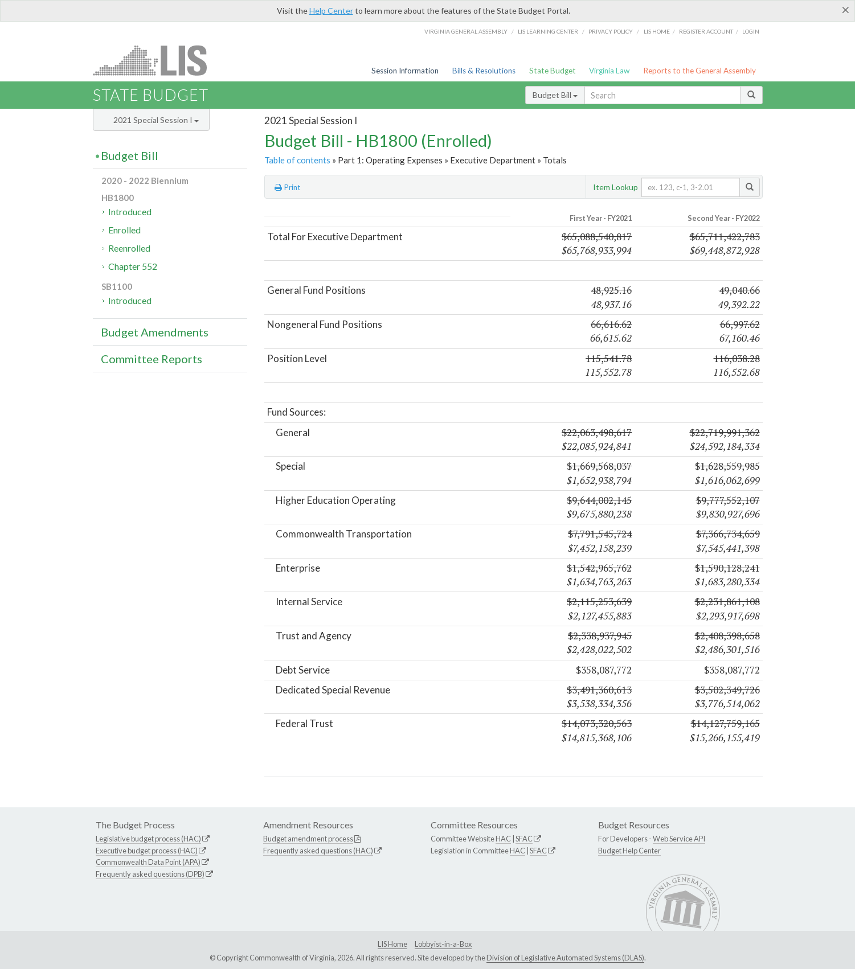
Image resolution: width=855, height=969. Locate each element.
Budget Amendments (154, 332)
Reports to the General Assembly (699, 70)
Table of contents (297, 160)
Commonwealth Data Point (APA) (148, 862)
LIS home (657, 31)
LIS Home (392, 944)
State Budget (552, 70)
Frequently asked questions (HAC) (318, 850)
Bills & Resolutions (484, 70)
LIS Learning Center (548, 31)
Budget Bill (555, 95)
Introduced (130, 211)
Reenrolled (129, 248)
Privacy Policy (610, 31)
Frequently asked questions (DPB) (150, 873)
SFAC (524, 838)
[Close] (845, 9)
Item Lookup (615, 187)
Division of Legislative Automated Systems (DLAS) (565, 957)
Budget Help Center (629, 850)
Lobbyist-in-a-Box (443, 944)
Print (288, 187)
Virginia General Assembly (466, 31)
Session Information (405, 70)
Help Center (331, 10)
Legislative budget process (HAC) (148, 838)
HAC (503, 838)
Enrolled (124, 229)
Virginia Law (609, 70)
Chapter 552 (132, 266)
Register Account (706, 31)
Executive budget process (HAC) (147, 850)
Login (750, 31)
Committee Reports (151, 359)
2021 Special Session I (156, 120)
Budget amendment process (308, 838)
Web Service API (679, 838)
